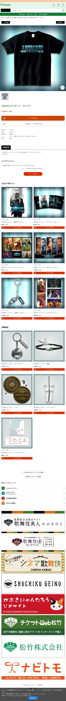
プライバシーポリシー (16, 695)
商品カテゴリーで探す (32, 14)
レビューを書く (33, 174)
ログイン (36, 168)
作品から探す (22, 14)
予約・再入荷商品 (43, 14)
